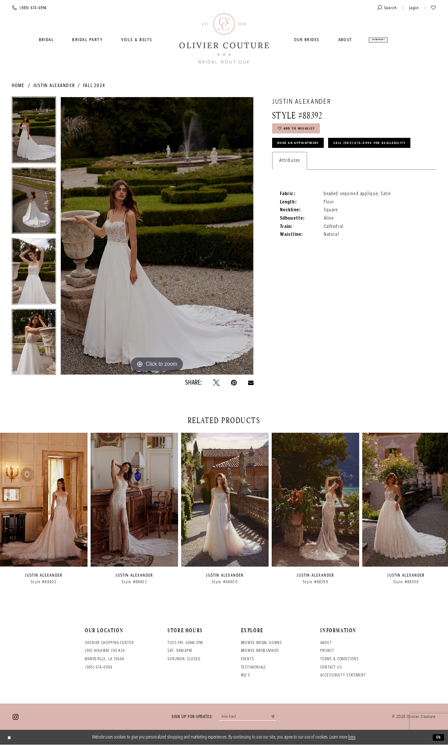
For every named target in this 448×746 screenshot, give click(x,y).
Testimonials (253, 667)
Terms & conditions (339, 659)
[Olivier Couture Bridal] (224, 39)
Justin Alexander (54, 85)
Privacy (327, 650)
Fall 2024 (94, 85)
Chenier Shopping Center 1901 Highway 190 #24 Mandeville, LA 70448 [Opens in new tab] (109, 651)
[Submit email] (278, 717)
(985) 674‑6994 (98, 667)
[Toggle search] (387, 8)
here (351, 738)
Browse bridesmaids (260, 650)
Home (18, 85)
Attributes (289, 184)
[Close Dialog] (10, 738)
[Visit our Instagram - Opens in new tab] (15, 717)
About (326, 643)
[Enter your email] (248, 717)
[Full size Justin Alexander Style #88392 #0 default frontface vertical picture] (157, 236)
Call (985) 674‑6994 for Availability (321, 165)
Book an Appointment (303, 148)
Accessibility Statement (343, 675)
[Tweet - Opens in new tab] (216, 382)
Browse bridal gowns (261, 643)
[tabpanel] (34, 132)
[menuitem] (46, 40)
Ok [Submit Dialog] (437, 738)
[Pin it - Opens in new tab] (234, 382)
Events (247, 659)
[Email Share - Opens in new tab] (251, 382)
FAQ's (245, 675)
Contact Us (331, 667)
